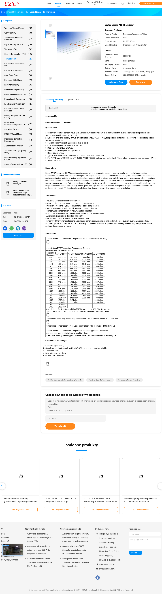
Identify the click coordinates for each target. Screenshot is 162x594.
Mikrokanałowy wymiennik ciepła (18, 158)
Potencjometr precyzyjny (18, 99)
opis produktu (73, 99)
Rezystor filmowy (18, 84)
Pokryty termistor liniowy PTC (20, 183)
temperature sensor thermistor (129, 380)
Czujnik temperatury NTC (18, 54)
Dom (3, 534)
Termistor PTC (18, 59)
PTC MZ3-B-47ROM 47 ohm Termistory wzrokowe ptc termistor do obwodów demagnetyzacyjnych (100, 501)
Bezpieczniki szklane (18, 80)
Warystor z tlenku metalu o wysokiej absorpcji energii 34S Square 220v (40, 537)
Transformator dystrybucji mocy (18, 151)
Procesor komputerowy (18, 89)
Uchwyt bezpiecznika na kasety (18, 117)
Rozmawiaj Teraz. (150, 4)
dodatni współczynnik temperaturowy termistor (65, 380)
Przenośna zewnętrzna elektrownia (18, 140)
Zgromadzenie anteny (18, 145)
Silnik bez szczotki (18, 129)
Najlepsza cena (116, 82)
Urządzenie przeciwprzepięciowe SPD (18, 123)
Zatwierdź (60, 426)
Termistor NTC (18, 49)
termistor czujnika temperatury (100, 380)
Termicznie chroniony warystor (18, 39)
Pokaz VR (5, 541)
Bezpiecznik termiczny (18, 70)
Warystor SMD (18, 33)
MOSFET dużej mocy (18, 134)
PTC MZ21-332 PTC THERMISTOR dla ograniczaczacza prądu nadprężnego (60, 501)
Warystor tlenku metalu (18, 28)
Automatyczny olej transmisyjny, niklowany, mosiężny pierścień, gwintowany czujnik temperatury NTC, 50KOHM (75, 538)
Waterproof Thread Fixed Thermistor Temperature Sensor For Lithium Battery (75, 562)
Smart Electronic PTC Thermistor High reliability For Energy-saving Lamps (22, 193)
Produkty (5, 537)
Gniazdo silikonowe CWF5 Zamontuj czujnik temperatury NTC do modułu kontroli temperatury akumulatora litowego (74, 550)
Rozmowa (18, 235)
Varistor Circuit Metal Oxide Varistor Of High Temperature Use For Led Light (39, 562)
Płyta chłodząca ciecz (18, 44)
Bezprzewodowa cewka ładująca (18, 110)
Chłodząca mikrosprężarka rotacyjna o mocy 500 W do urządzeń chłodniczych (38, 550)
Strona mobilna (7, 556)
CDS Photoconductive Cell (18, 94)
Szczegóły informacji (54, 99)
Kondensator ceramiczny (18, 104)
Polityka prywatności (9, 560)
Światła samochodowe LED (18, 164)
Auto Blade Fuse (18, 75)
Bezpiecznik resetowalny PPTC (18, 65)
